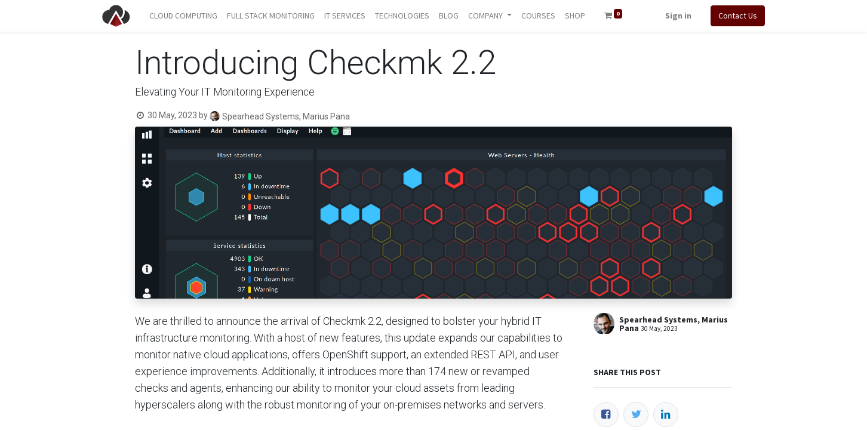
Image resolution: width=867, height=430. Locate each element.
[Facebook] (606, 414)
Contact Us (737, 15)
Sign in (678, 15)
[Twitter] (635, 414)
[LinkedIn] (665, 414)
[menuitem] (183, 16)
